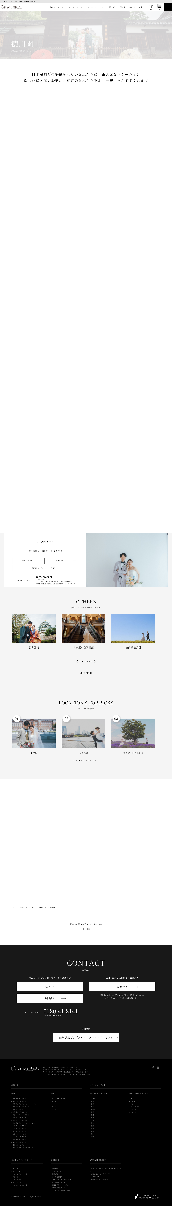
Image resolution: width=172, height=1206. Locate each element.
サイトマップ (56, 1171)
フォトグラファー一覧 (20, 1174)
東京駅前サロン (18, 1109)
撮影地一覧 (42, 907)
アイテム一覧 (17, 1179)
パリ (53, 1112)
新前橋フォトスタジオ (20, 1112)
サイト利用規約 (57, 1177)
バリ (53, 1104)
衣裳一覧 (16, 1177)
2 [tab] (79, 760)
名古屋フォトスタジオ (27, 907)
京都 (92, 1117)
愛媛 (92, 1128)
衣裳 (140, 7)
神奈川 (93, 1109)
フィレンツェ (56, 1109)
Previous (77, 661)
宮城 (92, 1101)
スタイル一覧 (17, 1182)
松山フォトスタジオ (19, 1136)
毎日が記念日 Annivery (99, 1179)
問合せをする (60, 561)
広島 (92, 1125)
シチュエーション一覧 (20, 1185)
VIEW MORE (86, 672)
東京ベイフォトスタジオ (21, 1106)
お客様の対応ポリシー (59, 1187)
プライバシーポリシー (59, 1182)
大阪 (92, 1120)
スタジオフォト (93, 7)
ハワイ (132, 1098)
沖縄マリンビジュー (19, 1145)
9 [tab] (95, 760)
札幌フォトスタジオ (19, 1098)
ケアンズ (55, 1106)
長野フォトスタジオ (19, 1117)
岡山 (92, 1123)
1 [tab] (80, 661)
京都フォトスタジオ (19, 1125)
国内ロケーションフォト (57, 7)
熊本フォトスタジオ (19, 1142)
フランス (133, 1112)
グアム (54, 1101)
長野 (92, 1112)
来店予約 (49, 986)
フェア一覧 (16, 1171)
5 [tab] (89, 661)
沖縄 (92, 1136)
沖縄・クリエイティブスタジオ (23, 1147)
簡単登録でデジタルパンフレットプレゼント (86, 1037)
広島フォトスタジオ (19, 1134)
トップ (13, 907)
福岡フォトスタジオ (19, 1139)
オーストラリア (135, 1106)
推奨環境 (55, 1174)
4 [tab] (87, 661)
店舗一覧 (132, 7)
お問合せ (49, 998)
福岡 (92, 1131)
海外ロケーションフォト (76, 7)
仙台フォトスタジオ (19, 1101)
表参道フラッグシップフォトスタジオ (25, 1104)
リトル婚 (122, 7)
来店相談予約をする (27, 561)
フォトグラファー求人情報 (61, 1190)
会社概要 (55, 1168)
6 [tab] (88, 760)
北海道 (93, 1098)
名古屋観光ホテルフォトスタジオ (24, 1123)
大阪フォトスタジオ (19, 1128)
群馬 (92, 1104)
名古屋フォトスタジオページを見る (44, 568)
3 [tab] (81, 760)
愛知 (92, 1115)
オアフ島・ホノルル (58, 1098)
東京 (92, 1106)
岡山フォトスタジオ (19, 1131)
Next (94, 661)
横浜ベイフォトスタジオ (21, 1115)
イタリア (133, 1109)
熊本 (92, 1134)
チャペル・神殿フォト (108, 7)
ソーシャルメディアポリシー (61, 1179)
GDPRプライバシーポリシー (61, 1185)
